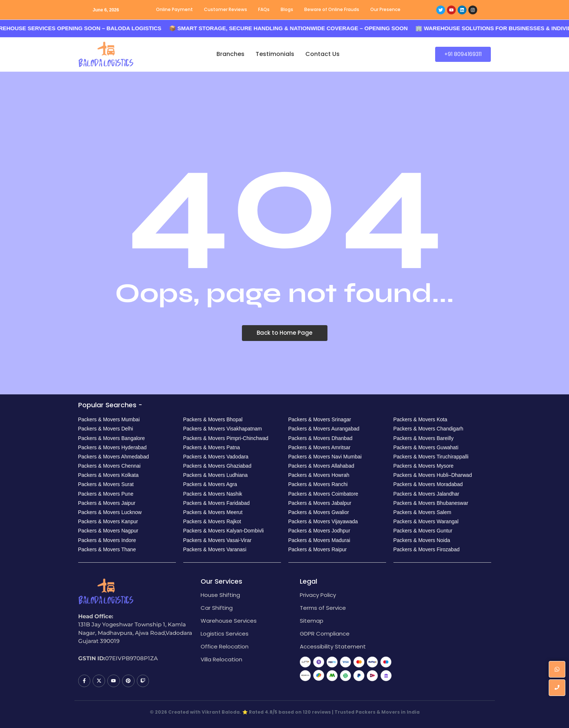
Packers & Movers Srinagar (319, 419)
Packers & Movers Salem (422, 512)
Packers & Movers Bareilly (423, 438)
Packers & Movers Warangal (426, 521)
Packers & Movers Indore (107, 540)
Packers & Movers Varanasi (215, 549)
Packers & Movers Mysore (423, 466)
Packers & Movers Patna (211, 447)
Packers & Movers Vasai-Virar (217, 540)
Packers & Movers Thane (107, 549)
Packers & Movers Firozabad (426, 549)
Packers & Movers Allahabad (321, 466)
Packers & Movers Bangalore (111, 438)
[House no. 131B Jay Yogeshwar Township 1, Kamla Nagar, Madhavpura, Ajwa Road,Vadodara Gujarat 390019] (445, 633)
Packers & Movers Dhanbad (320, 438)
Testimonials (275, 54)
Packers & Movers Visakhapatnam (222, 429)
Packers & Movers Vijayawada (323, 521)
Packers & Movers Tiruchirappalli (431, 457)
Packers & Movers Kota (420, 419)
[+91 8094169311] (463, 54)
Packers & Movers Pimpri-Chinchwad (225, 438)
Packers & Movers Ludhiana (215, 475)
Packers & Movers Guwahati (426, 447)
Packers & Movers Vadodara (216, 457)
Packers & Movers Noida (421, 540)
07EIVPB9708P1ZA (131, 658)
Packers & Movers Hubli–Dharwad (432, 475)
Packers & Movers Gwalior (318, 512)
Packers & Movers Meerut (213, 512)
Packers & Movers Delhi (105, 429)
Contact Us (322, 54)
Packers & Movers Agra (210, 484)
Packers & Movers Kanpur (108, 521)
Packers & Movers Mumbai (109, 419)
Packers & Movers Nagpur (108, 531)
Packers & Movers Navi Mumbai (325, 457)
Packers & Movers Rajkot (212, 521)
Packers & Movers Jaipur (107, 503)
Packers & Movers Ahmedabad (113, 457)
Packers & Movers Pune (105, 494)
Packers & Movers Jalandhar (426, 494)
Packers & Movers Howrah (319, 475)
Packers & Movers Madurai (319, 540)
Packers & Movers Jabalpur (319, 503)
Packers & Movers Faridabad (216, 503)
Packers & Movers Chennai (109, 466)
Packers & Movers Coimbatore (323, 494)
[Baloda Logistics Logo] (105, 54)
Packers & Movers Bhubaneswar (430, 503)
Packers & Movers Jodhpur (319, 531)
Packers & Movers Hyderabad (112, 447)
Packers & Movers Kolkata (108, 475)
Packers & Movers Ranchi (318, 484)
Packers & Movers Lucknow (110, 512)
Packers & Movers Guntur (422, 531)
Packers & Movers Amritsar (319, 447)
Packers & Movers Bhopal (213, 419)
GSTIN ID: (91, 658)
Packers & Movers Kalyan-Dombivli (223, 531)
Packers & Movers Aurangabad (324, 429)
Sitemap (311, 621)
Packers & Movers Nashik (212, 494)
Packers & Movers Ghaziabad (217, 466)
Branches (230, 54)
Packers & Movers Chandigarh (428, 429)
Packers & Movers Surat (106, 484)
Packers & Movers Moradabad (428, 484)
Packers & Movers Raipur (317, 549)
